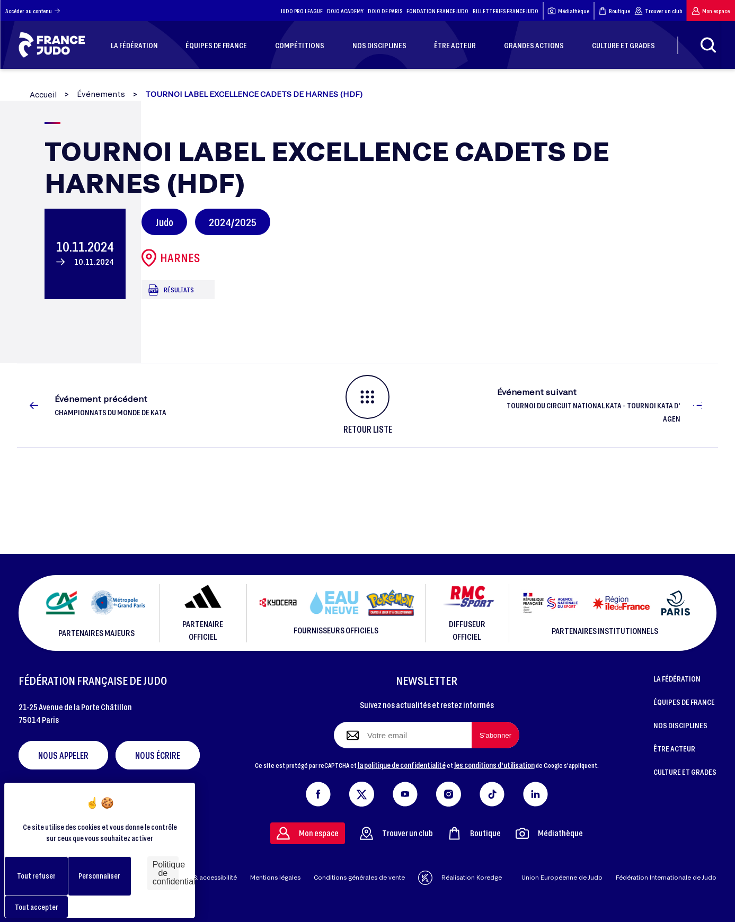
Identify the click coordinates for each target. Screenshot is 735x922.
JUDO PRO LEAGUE (302, 11)
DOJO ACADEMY (345, 11)
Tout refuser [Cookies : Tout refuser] (36, 875)
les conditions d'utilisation (494, 764)
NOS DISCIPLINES (680, 725)
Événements (101, 94)
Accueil (43, 94)
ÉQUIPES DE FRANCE (684, 701)
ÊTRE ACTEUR (674, 748)
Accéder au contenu (32, 11)
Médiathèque (568, 11)
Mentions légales (275, 877)
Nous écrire (157, 755)
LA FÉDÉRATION (677, 678)
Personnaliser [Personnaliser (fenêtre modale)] (99, 875)
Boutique (614, 11)
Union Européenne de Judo (562, 877)
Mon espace (711, 11)
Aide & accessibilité (207, 877)
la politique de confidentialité (402, 764)
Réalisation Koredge (460, 878)
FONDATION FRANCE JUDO (437, 11)
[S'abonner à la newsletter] (495, 735)
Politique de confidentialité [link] (166, 873)
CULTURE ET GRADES (684, 771)
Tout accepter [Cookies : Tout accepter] (36, 906)
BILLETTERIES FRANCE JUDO (505, 11)
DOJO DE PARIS (385, 11)
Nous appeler (63, 755)
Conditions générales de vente (359, 877)
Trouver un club (658, 11)
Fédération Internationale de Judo (666, 877)
